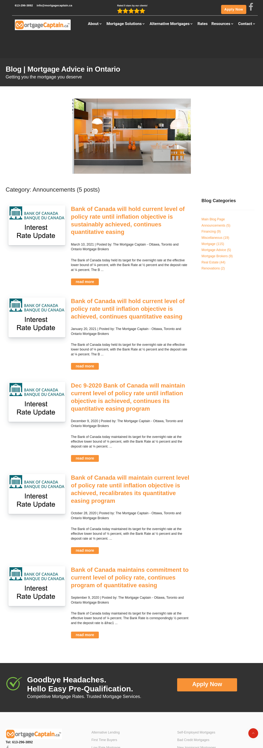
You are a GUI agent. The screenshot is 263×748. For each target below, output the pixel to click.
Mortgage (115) (213, 221)
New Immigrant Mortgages (196, 725)
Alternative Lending (105, 710)
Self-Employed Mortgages (196, 710)
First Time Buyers (104, 718)
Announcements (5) (216, 203)
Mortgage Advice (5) (216, 228)
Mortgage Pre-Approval (108, 741)
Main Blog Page (213, 197)
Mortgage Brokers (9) (217, 234)
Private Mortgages (190, 741)
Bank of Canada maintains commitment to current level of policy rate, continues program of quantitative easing (130, 555)
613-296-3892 (17, 6)
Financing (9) (211, 209)
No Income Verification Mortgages (202, 733)
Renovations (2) (213, 246)
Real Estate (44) (213, 240)
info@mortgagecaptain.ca (55, 6)
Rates (202, 26)
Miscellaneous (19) (215, 215)
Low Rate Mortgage (105, 725)
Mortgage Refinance (106, 733)
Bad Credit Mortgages (193, 718)
